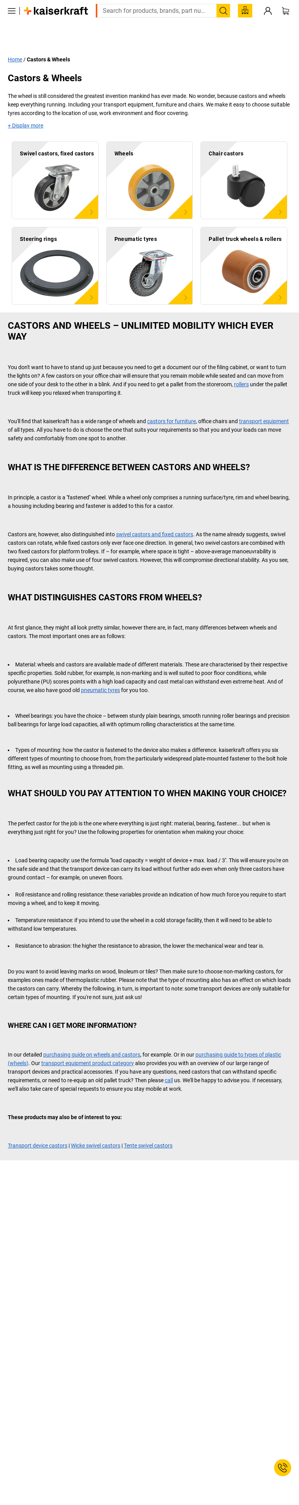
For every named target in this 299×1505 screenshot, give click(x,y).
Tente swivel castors (148, 1128)
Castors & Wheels (48, 42)
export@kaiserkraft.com (253, 6)
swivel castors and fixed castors (154, 517)
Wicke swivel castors (95, 1128)
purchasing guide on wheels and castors (91, 1037)
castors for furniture (171, 404)
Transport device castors (37, 1128)
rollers (241, 367)
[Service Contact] (282, 1467)
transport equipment (264, 404)
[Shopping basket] (285, 22)
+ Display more (25, 108)
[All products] (12, 22)
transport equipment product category (87, 1046)
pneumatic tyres (100, 673)
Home (15, 42)
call (169, 1063)
